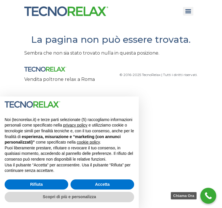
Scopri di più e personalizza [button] (69, 196)
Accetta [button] (102, 184)
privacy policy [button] (75, 125)
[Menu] (188, 11)
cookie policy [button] (88, 142)
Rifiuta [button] (36, 184)
